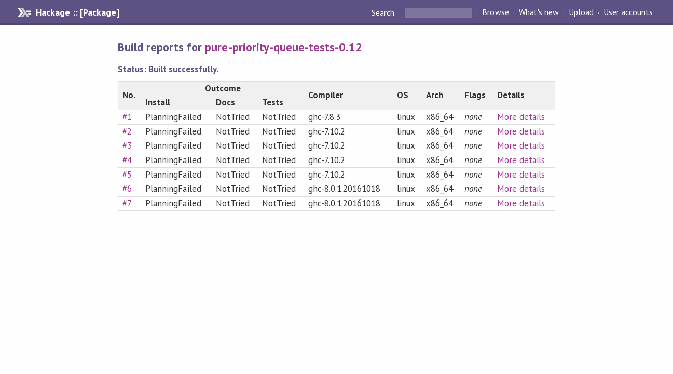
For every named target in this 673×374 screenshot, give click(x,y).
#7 (127, 203)
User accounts (628, 12)
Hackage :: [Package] (77, 12)
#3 (127, 145)
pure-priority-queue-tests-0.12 (283, 47)
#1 (127, 117)
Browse (495, 12)
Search (384, 12)
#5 (127, 174)
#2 (127, 131)
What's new (539, 12)
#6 (127, 188)
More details (521, 117)
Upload (581, 12)
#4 (127, 160)
